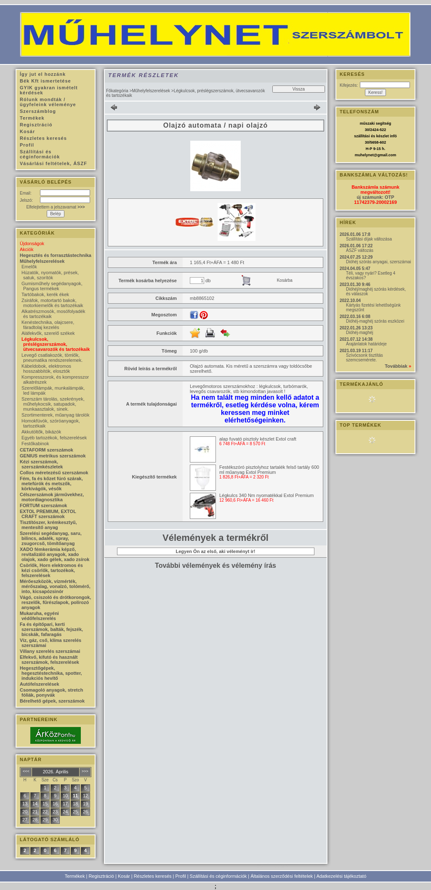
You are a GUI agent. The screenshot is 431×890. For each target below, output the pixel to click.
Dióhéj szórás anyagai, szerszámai (378, 261)
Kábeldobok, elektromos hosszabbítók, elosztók (46, 368)
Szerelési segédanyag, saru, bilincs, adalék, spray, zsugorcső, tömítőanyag (51, 538)
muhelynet (364, 155)
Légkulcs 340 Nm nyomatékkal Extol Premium (266, 495)
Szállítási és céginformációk (218, 876)
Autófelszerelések (39, 684)
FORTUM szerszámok (43, 505)
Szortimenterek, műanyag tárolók (55, 414)
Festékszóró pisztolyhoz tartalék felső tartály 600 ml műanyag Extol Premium (269, 470)
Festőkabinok (35, 443)
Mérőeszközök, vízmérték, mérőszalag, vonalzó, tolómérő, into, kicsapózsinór (55, 586)
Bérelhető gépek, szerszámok (52, 700)
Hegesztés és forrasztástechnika (55, 255)
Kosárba (285, 280)
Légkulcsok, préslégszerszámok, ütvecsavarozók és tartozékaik (55, 344)
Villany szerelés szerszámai (50, 651)
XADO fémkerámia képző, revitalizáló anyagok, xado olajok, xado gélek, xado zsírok (54, 554)
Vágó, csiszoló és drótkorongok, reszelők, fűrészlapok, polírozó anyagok (55, 602)
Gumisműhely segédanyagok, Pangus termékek (51, 286)
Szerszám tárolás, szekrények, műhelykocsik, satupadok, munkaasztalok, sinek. (53, 404)
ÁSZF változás (359, 250)
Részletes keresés (153, 876)
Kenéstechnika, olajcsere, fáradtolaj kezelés (47, 325)
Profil (181, 876)
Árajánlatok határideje (366, 344)
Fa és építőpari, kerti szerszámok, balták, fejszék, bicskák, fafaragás (51, 629)
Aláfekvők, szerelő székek (48, 333)
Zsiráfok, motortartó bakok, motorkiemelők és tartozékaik (52, 303)
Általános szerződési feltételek (281, 876)
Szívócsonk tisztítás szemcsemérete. (364, 357)
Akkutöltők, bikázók (41, 431)
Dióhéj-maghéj (359, 332)
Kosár (124, 876)
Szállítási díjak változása (369, 239)
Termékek (75, 876)
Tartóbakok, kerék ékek (45, 294)
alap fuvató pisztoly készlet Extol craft (257, 438)
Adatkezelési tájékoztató (342, 876)
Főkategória (117, 90)
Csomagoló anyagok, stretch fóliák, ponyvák (51, 692)
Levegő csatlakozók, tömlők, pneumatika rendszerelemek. (51, 358)
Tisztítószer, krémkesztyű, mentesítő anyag (48, 525)
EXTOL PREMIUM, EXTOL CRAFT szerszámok (48, 514)
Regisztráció (101, 876)
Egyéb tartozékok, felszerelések (54, 437)
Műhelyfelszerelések (151, 90)
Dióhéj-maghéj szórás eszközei (375, 321)
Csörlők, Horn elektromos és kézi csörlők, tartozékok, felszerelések (51, 570)
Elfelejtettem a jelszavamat (55, 207)
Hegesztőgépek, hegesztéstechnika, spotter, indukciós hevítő (51, 673)
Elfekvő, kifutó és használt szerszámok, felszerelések (49, 660)
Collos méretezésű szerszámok (54, 472)
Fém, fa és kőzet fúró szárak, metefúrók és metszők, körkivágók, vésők (51, 483)
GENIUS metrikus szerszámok (53, 455)
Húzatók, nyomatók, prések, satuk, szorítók (50, 275)
